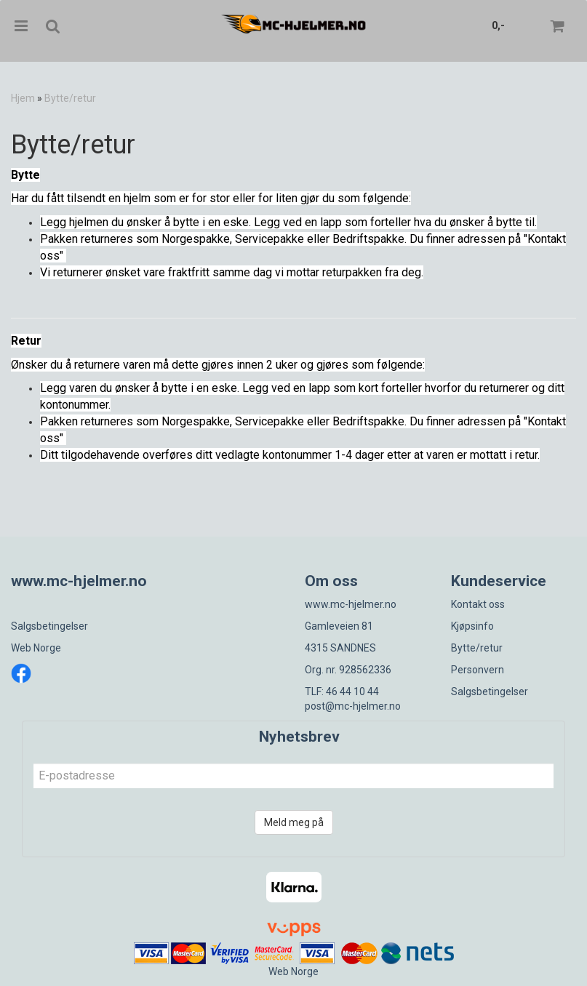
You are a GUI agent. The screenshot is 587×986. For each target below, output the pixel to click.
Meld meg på (294, 822)
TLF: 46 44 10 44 (342, 691)
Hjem (23, 98)
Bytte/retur (70, 98)
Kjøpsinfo (472, 626)
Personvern (477, 670)
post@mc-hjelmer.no (353, 706)
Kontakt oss (478, 604)
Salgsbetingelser (49, 626)
